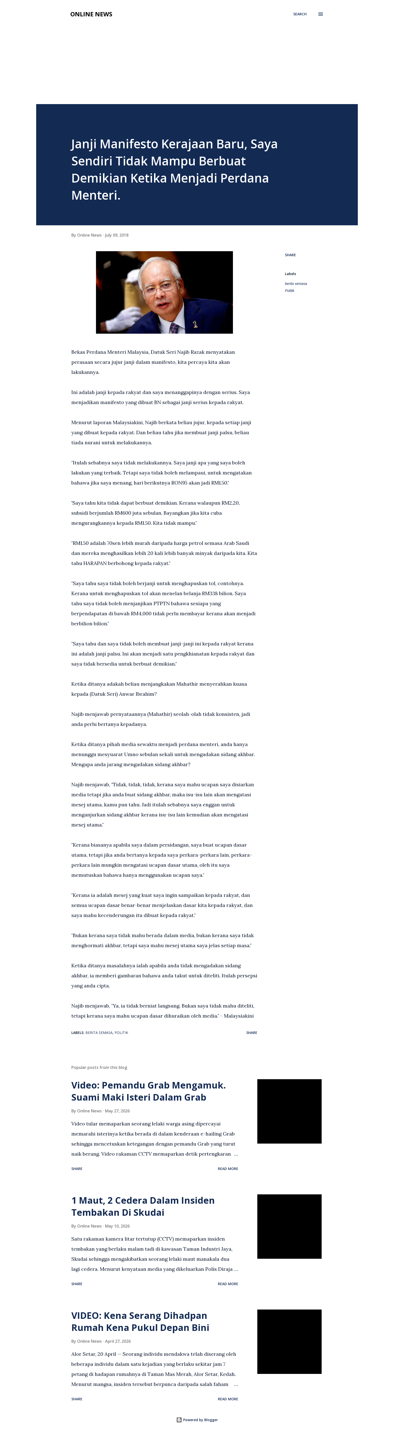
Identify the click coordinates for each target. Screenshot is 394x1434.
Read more (228, 1168)
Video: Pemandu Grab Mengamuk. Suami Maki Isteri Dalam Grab (148, 1091)
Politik (289, 291)
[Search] (300, 14)
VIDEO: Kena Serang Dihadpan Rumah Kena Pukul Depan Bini (140, 1321)
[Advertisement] (197, 58)
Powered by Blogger (197, 1419)
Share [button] (290, 254)
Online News (91, 14)
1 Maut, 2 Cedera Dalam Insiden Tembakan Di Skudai (143, 1206)
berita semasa (296, 284)
